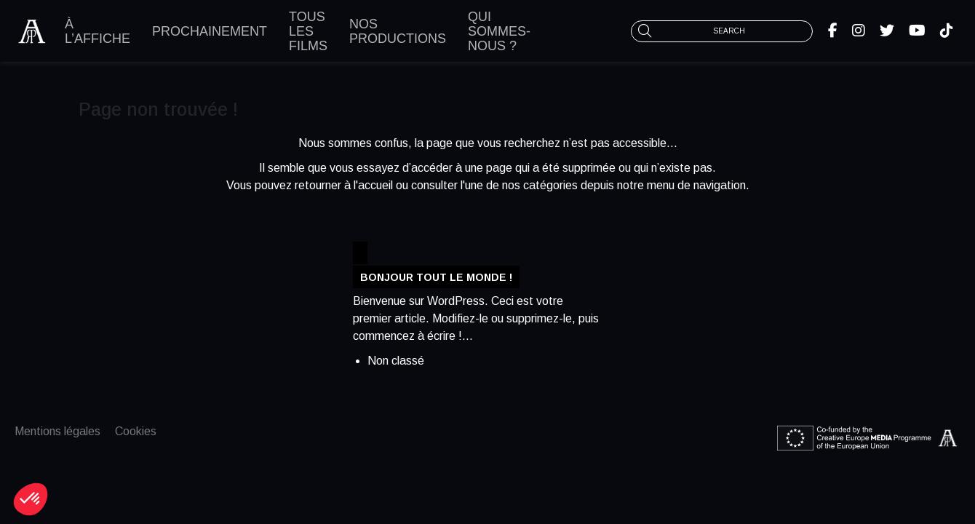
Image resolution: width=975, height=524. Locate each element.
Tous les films (308, 31)
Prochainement (209, 31)
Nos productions (397, 31)
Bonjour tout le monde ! (436, 276)
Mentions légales (57, 431)
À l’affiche (97, 31)
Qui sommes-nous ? (499, 31)
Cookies (135, 431)
